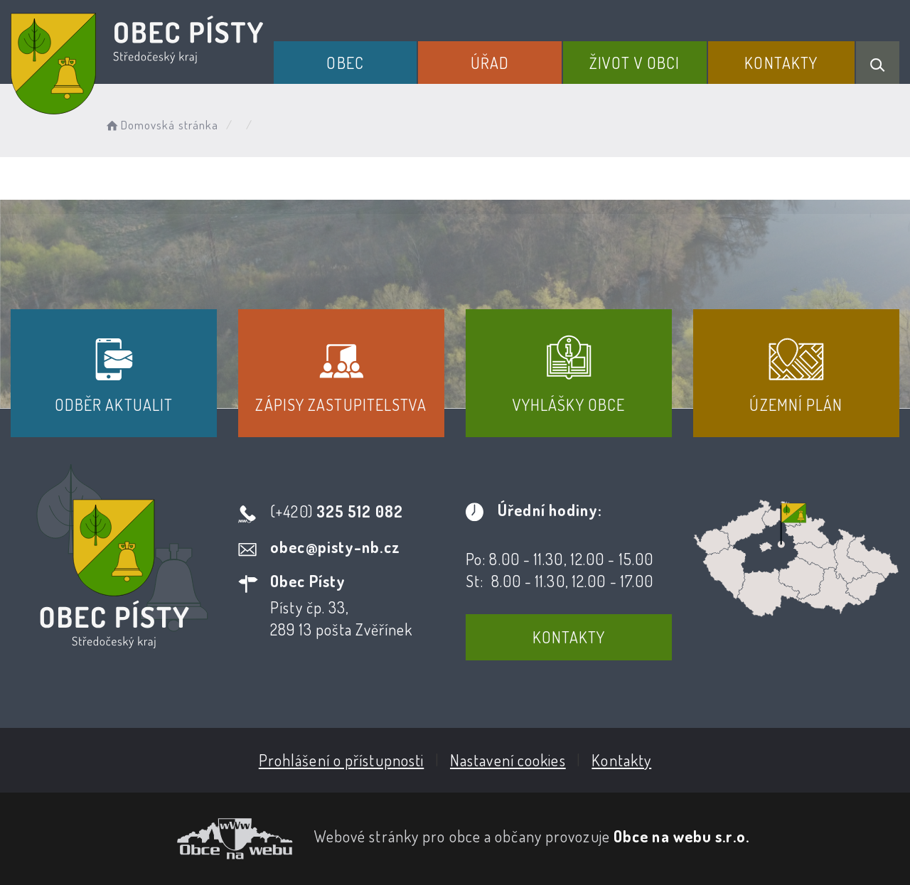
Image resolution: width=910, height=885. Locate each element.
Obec (344, 63)
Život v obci (634, 63)
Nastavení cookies (508, 760)
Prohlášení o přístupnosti (341, 760)
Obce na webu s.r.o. (681, 836)
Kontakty (781, 63)
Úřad (490, 63)
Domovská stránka (161, 124)
